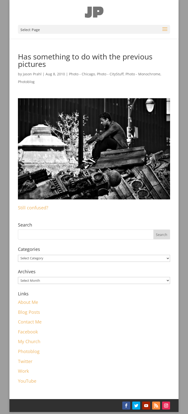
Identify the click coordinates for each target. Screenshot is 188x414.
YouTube (27, 381)
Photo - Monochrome (142, 74)
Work (23, 371)
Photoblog (26, 81)
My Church (29, 341)
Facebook (28, 332)
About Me (28, 302)
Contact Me (30, 322)
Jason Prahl (32, 74)
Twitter (25, 361)
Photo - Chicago (82, 74)
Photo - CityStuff (110, 74)
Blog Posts (29, 312)
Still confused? (33, 208)
